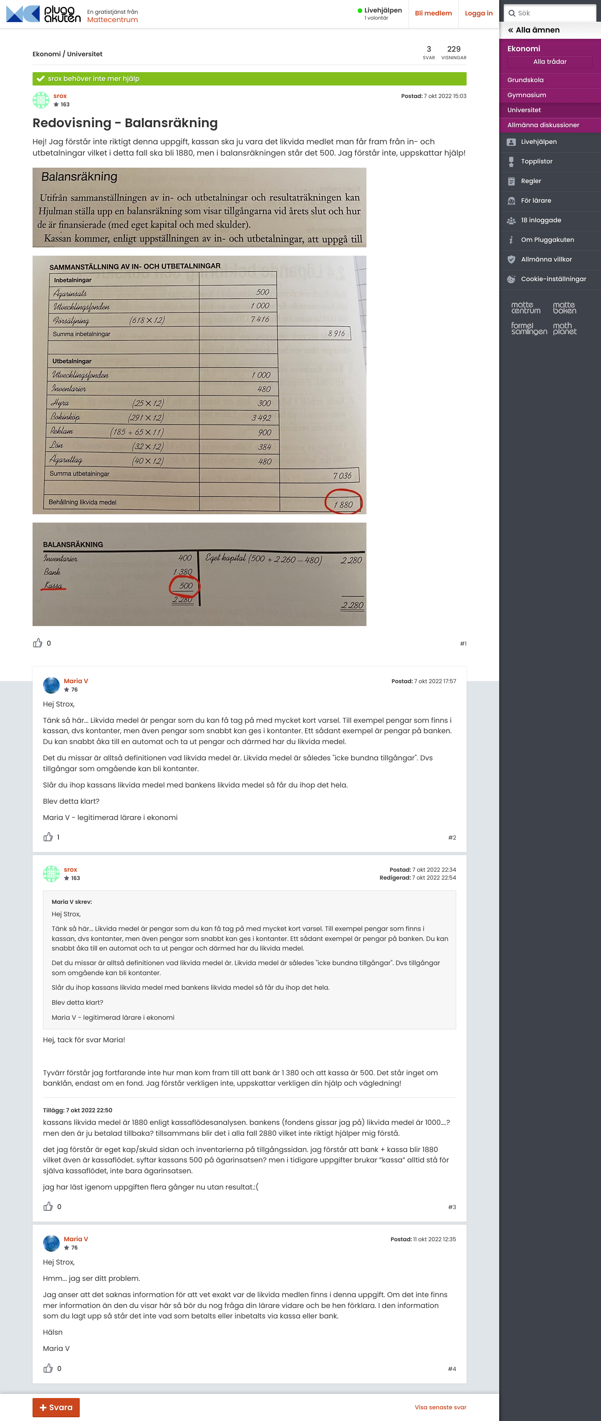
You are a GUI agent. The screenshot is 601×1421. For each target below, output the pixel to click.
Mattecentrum (112, 19)
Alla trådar (550, 62)
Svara (61, 1407)
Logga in (479, 13)
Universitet (85, 54)
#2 (452, 838)
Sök (512, 13)
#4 (452, 1369)
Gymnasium (527, 95)
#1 (463, 644)
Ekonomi (47, 54)
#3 (452, 1207)
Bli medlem (433, 13)
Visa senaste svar (441, 1407)
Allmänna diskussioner (543, 125)
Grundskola (526, 80)
